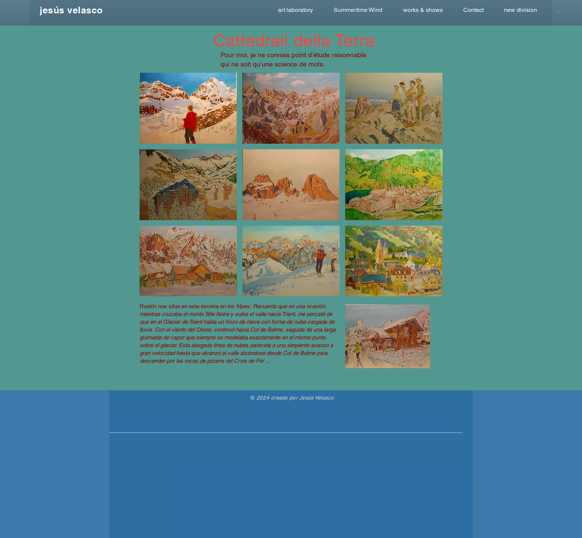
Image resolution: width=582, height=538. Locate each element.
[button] (188, 108)
